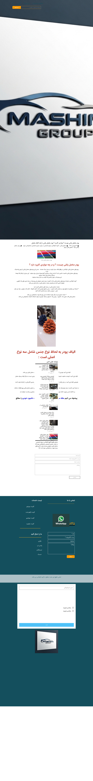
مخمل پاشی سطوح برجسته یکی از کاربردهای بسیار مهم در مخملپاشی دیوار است (46, 518)
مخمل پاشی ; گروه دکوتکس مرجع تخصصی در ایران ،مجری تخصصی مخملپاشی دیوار (44, 246)
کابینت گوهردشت (30, 571)
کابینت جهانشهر (30, 577)
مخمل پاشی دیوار (68, 247)
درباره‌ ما (26, 3)
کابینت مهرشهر (30, 565)
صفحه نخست (37, 3)
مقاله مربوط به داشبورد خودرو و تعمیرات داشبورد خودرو (43, 398)
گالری (18, 3)
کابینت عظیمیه (30, 583)
